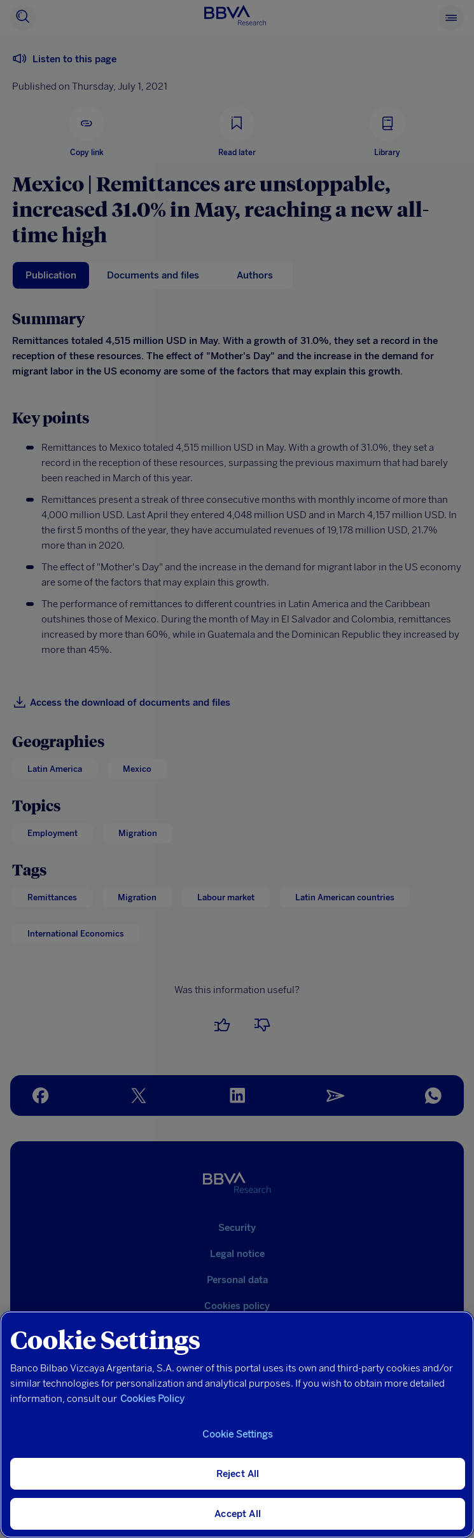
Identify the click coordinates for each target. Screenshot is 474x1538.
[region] (237, 1424)
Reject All (238, 1474)
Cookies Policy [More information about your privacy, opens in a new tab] (152, 1398)
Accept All (237, 1514)
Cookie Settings (237, 1434)
